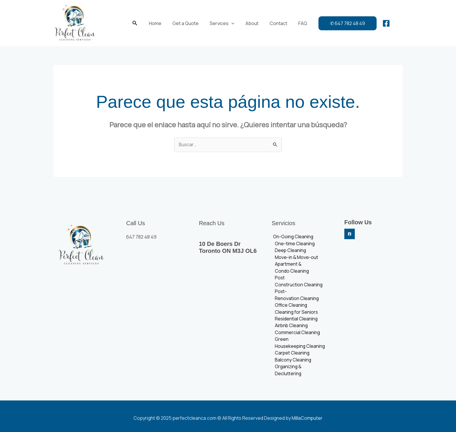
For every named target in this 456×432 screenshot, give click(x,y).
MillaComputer (307, 414)
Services (223, 23)
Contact (276, 23)
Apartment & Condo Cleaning (291, 268)
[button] (140, 23)
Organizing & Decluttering (301, 370)
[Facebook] (381, 23)
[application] (232, 23)
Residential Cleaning (295, 321)
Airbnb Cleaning (291, 328)
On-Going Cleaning (292, 237)
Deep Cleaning (290, 251)
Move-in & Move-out (296, 258)
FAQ (298, 23)
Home (159, 23)
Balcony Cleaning (292, 363)
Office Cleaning (290, 307)
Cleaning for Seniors (296, 314)
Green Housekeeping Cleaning (299, 345)
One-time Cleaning (294, 244)
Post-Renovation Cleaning (296, 296)
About (251, 23)
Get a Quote (188, 23)
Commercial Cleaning (296, 335)
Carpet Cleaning (291, 356)
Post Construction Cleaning (298, 282)
